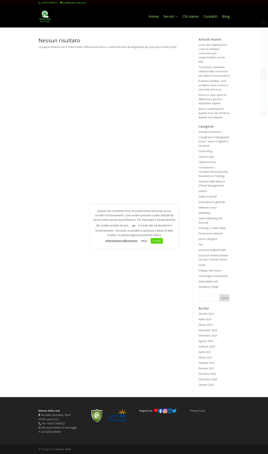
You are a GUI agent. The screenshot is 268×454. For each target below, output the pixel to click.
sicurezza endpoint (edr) (212, 250)
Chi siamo (190, 17)
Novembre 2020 (208, 379)
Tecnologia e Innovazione (213, 276)
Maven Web (63, 449)
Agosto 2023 (206, 341)
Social (202, 265)
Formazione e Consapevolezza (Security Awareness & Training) (213, 172)
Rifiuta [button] (144, 240)
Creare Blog (205, 151)
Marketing (204, 213)
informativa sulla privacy (121, 240)
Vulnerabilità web (208, 281)
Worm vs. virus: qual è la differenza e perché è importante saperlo (212, 99)
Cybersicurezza (207, 162)
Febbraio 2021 (207, 362)
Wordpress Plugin (209, 286)
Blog (226, 17)
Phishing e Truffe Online (212, 228)
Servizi (168, 17)
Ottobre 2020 (206, 384)
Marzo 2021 (205, 357)
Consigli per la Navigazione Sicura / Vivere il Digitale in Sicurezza (214, 141)
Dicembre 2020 (207, 373)
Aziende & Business (210, 131)
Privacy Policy (197, 410)
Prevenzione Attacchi (211, 233)
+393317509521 (49, 2)
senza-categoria (208, 239)
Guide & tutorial (208, 196)
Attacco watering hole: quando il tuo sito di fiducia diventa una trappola (214, 113)
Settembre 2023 (208, 335)
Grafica (203, 191)
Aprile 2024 (205, 319)
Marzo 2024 (205, 324)
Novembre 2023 (208, 330)
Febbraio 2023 (207, 346)
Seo (201, 244)
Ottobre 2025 (206, 313)
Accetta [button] (157, 240)
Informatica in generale (212, 202)
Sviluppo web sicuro (210, 270)
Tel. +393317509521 (51, 423)
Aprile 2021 (205, 352)
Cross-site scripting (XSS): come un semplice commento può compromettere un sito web (213, 53)
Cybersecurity (206, 156)
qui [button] (133, 225)
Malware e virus (208, 207)
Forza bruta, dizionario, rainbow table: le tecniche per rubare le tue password (214, 71)
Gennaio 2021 (207, 368)
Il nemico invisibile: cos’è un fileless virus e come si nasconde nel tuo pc (213, 85)
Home (154, 17)
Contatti (210, 17)
